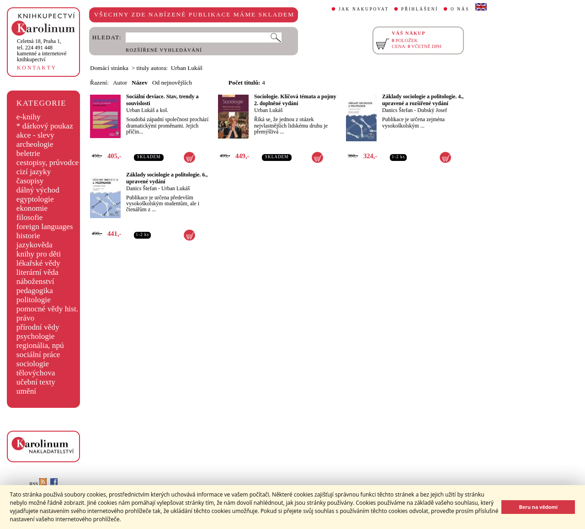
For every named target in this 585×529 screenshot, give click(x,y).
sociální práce (38, 354)
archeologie (34, 144)
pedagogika (34, 290)
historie (28, 235)
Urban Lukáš (268, 110)
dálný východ (37, 190)
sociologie (32, 363)
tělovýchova (35, 373)
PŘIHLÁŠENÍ (419, 9)
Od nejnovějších (172, 82)
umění (26, 391)
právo (25, 318)
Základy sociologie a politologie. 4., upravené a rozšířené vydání (422, 100)
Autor (120, 82)
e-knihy (28, 116)
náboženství (35, 281)
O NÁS (460, 9)
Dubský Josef (432, 110)
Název (140, 82)
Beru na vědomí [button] (538, 506)
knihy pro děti (38, 254)
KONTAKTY (37, 67)
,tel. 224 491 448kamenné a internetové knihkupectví (42, 50)
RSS (38, 483)
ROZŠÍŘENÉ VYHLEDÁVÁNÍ (164, 50)
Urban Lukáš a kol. (147, 110)
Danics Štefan (397, 110)
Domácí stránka (109, 67)
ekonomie (32, 208)
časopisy (30, 180)
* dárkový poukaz (44, 126)
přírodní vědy (37, 327)
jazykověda (34, 244)
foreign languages (44, 226)
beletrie (28, 153)
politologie (33, 299)
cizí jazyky (33, 171)
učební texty (35, 382)
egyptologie (35, 199)
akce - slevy (35, 135)
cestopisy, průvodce (47, 162)
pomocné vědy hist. (47, 309)
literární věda (37, 272)
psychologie (35, 336)
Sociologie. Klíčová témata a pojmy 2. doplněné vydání (295, 100)
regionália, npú (40, 345)
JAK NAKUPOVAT (364, 9)
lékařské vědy (38, 263)
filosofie (29, 217)
